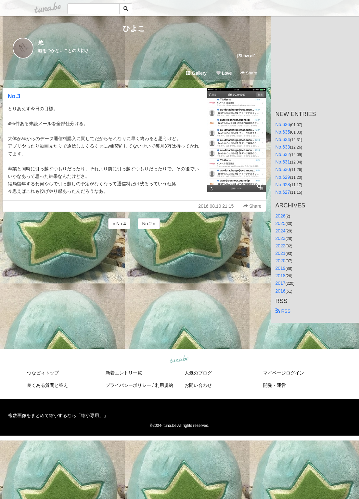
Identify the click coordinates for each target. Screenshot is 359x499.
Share (248, 73)
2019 (281, 268)
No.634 (283, 139)
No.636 (283, 124)
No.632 (283, 154)
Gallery (196, 73)
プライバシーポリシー (128, 385)
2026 (281, 215)
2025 (281, 223)
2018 (281, 275)
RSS (283, 311)
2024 (281, 230)
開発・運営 (274, 385)
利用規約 (164, 385)
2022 (281, 245)
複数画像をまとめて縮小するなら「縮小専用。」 (58, 415)
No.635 (283, 132)
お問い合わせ (198, 385)
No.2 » (148, 223)
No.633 (283, 147)
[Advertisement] (134, 248)
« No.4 (119, 223)
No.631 (283, 161)
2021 (281, 253)
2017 (281, 283)
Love (224, 73)
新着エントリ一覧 (124, 372)
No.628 (283, 184)
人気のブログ (198, 372)
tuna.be (179, 359)
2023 (281, 238)
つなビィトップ (43, 372)
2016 (281, 291)
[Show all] (246, 55)
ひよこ (134, 28)
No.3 (14, 96)
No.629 (283, 177)
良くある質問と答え (47, 385)
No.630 (283, 169)
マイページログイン (283, 372)
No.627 (283, 192)
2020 (281, 260)
